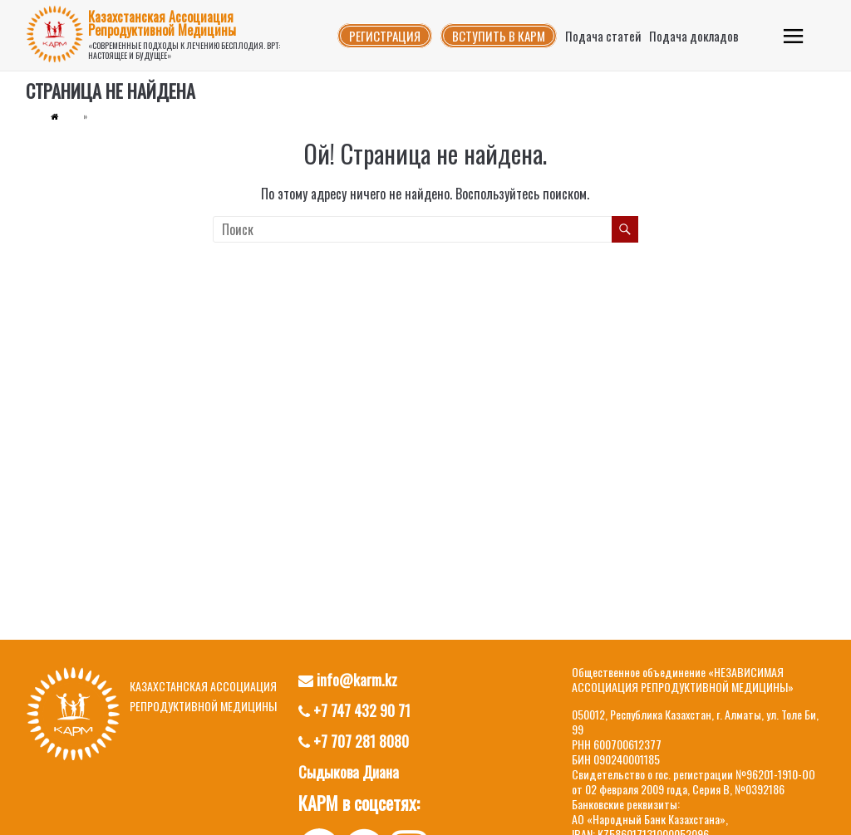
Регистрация (385, 36)
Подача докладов (694, 36)
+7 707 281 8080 (353, 741)
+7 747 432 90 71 (354, 710)
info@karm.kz (347, 679)
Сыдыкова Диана (348, 772)
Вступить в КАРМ (498, 36)
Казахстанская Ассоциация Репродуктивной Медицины (162, 23)
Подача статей (603, 36)
